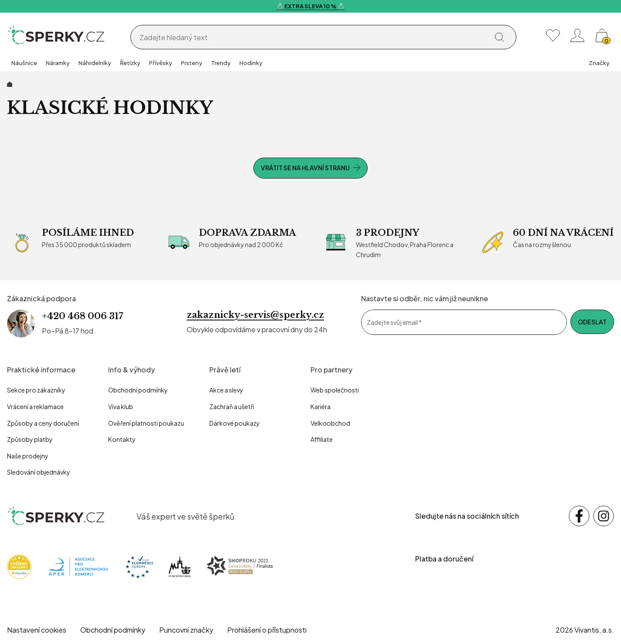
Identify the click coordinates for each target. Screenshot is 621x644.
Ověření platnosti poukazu (146, 423)
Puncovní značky (186, 629)
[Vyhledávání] (312, 37)
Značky (599, 62)
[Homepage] (56, 35)
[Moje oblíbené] (553, 35)
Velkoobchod (330, 423)
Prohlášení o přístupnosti (267, 629)
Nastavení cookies (36, 629)
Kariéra (320, 406)
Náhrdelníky (94, 62)
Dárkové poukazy (234, 423)
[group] (24, 63)
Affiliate (321, 439)
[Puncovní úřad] (179, 565)
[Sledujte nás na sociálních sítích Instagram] (603, 516)
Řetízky (130, 62)
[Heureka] (19, 565)
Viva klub (120, 406)
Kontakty (122, 439)
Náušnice (24, 62)
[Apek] (78, 565)
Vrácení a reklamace (35, 406)
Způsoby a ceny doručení (43, 423)
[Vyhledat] (499, 37)
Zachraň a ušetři (231, 406)
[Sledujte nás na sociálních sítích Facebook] (579, 516)
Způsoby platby (30, 439)
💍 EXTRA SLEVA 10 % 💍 (310, 6)
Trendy (221, 62)
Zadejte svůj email (394, 322)
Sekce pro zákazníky (36, 390)
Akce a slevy (226, 390)
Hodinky (251, 62)
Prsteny (191, 62)
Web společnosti (334, 390)
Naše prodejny (27, 456)
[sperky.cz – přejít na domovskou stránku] (56, 516)
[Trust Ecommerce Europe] (139, 565)
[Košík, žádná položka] (602, 35)
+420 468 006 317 (82, 316)
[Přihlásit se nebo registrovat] (577, 35)
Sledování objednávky (38, 472)
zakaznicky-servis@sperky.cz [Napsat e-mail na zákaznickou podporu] (255, 315)
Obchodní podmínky (138, 390)
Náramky (58, 62)
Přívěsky (160, 62)
